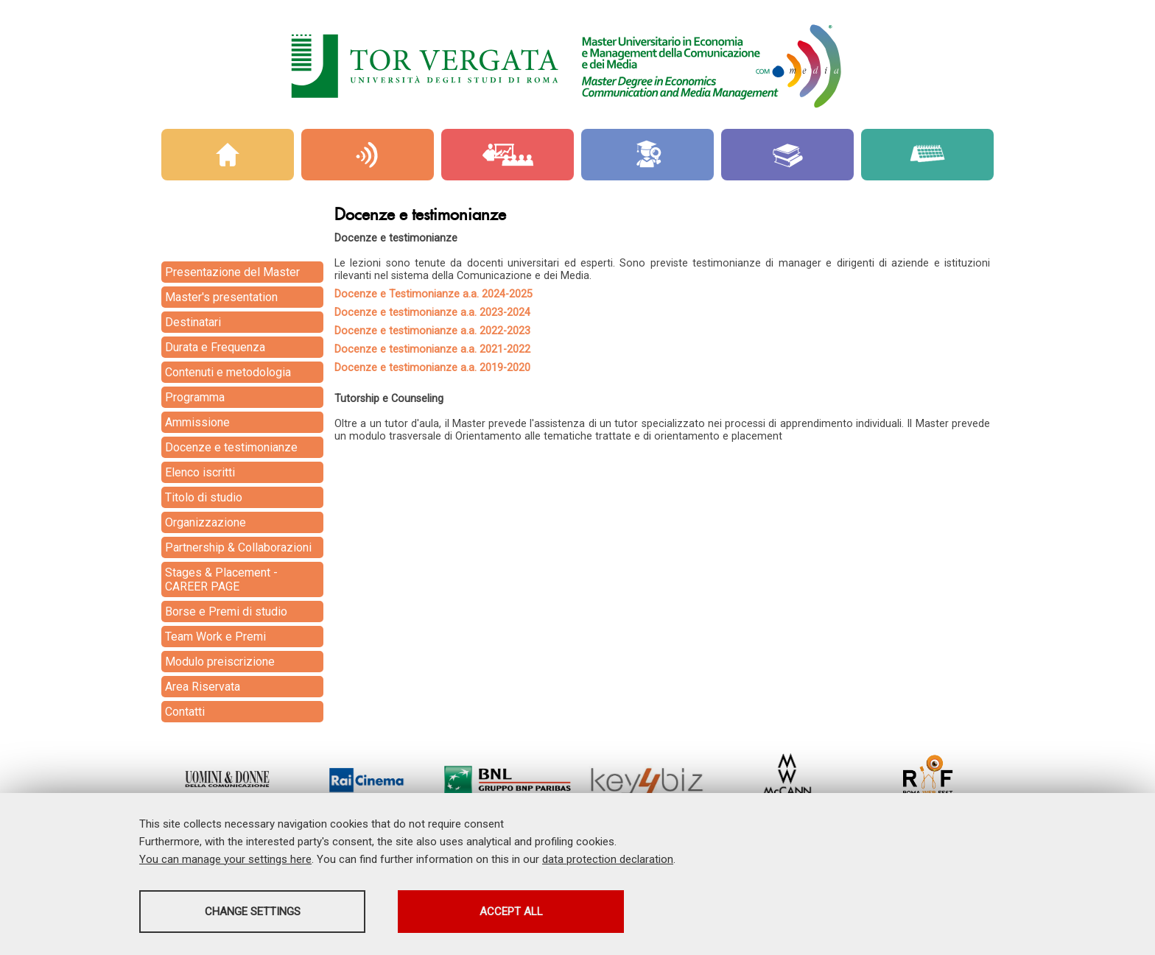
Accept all (520, 911)
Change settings (255, 911)
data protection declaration (607, 859)
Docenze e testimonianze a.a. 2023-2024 (432, 312)
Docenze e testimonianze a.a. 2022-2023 (432, 331)
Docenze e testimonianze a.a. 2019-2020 (432, 368)
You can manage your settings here (225, 859)
